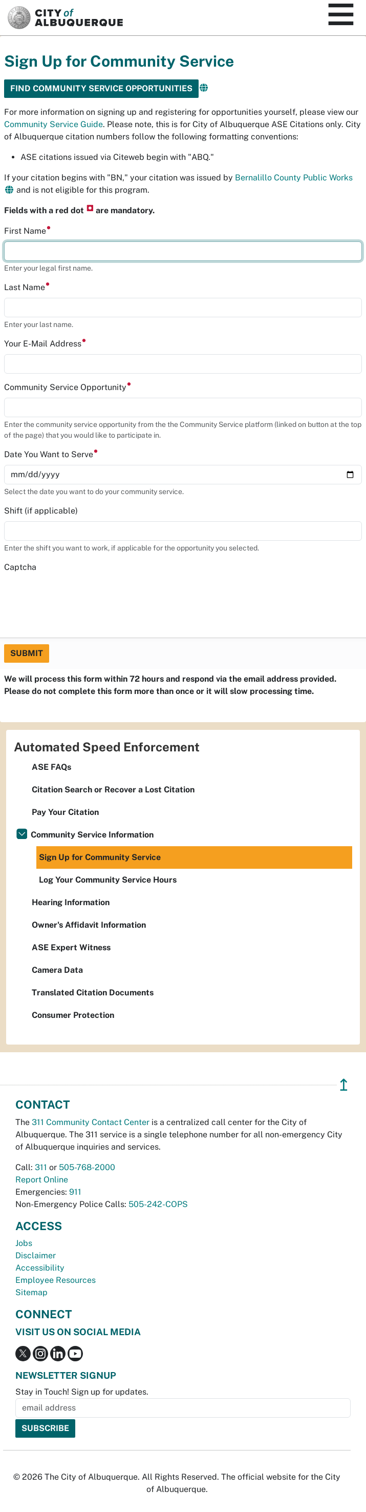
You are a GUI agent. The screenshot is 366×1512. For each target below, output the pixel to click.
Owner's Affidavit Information (89, 925)
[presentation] (82, 598)
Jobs (23, 1243)
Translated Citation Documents (93, 992)
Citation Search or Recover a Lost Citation (113, 789)
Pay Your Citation (65, 812)
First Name (27, 231)
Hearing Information (71, 902)
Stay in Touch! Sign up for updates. (81, 1392)
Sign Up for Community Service (100, 857)
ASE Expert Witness (71, 947)
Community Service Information (92, 835)
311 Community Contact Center (90, 1122)
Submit (26, 653)
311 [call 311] (41, 1167)
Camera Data (57, 970)
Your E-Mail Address (45, 344)
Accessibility (39, 1268)
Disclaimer (35, 1255)
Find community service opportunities (101, 88)
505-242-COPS (158, 1204)
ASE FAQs (51, 767)
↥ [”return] (344, 1084)
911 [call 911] (75, 1192)
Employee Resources (55, 1280)
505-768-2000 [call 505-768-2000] (87, 1167)
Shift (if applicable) (41, 511)
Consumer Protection (73, 1015)
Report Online (41, 1179)
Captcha (20, 567)
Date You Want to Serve (51, 454)
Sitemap (31, 1292)
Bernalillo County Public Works (294, 177)
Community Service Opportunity (68, 387)
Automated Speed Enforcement (107, 747)
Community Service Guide (53, 124)
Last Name (27, 287)
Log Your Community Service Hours (108, 880)
